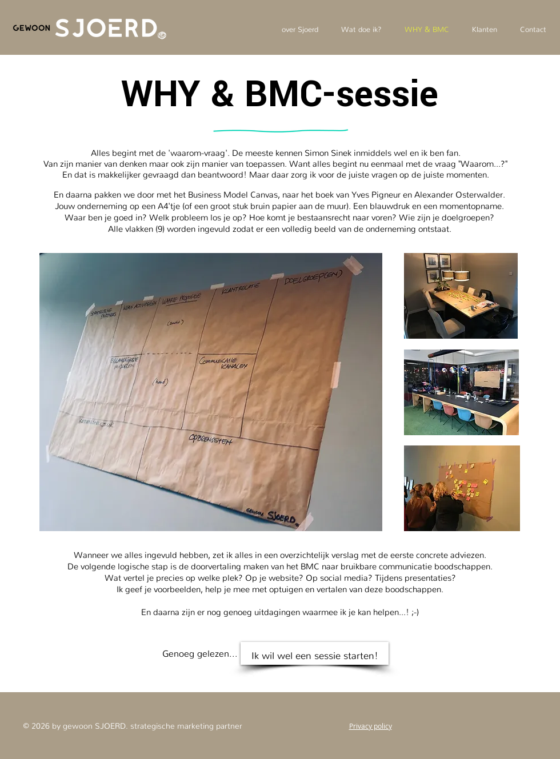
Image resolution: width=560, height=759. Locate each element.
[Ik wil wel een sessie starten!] (315, 653)
